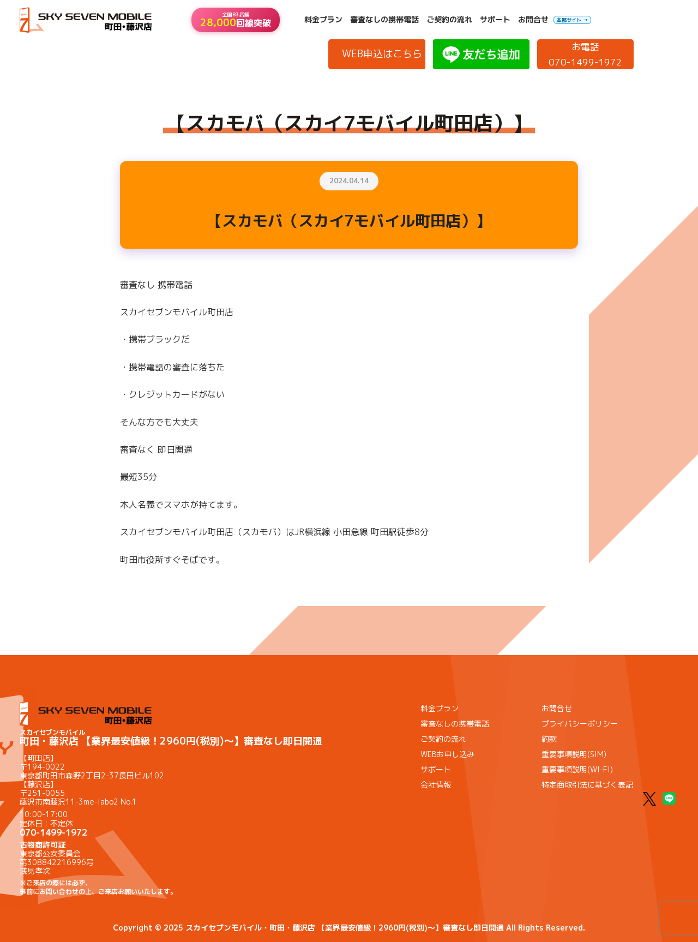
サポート (495, 19)
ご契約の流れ (449, 19)
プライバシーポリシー (579, 723)
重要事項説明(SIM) (573, 754)
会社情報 (435, 784)
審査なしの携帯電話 (384, 19)
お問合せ (533, 19)
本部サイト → (572, 19)
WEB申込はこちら (382, 54)
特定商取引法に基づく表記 (587, 784)
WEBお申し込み (447, 754)
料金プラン (323, 19)
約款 (549, 739)
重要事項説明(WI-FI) (577, 769)
